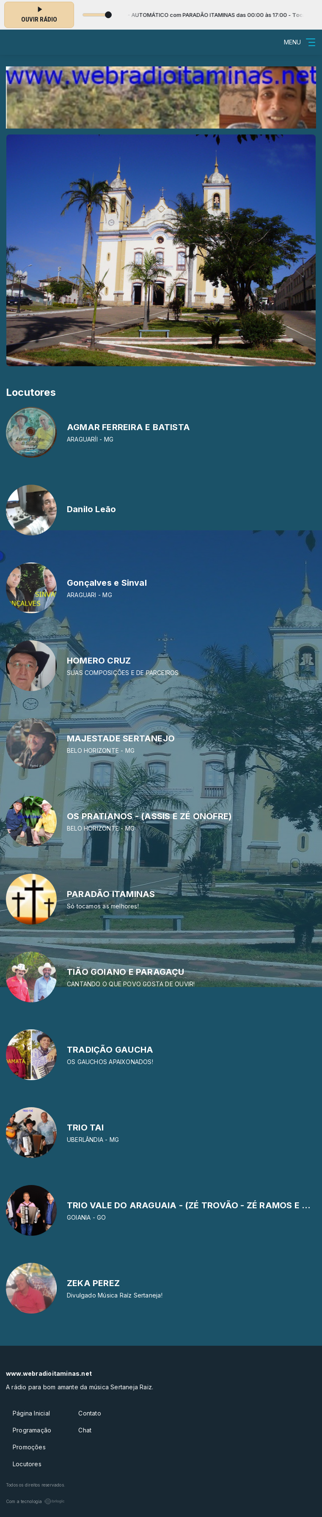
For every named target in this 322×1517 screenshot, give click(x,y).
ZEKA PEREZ (93, 1283)
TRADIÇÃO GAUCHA (110, 1050)
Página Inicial (31, 1413)
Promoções (29, 1447)
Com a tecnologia (35, 1501)
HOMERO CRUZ (99, 661)
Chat (84, 1430)
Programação (32, 1430)
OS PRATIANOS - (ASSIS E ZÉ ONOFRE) (149, 816)
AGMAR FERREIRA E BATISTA (128, 427)
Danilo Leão (91, 509)
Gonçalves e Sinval (107, 583)
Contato (89, 1413)
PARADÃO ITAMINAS (111, 894)
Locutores (27, 1464)
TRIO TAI (85, 1127)
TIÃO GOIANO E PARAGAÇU (125, 972)
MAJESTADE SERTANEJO (121, 738)
